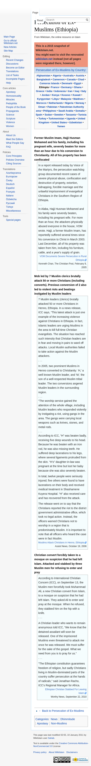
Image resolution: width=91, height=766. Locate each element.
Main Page (9, 36)
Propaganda (12, 111)
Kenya (55, 95)
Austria (80, 75)
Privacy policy (39, 752)
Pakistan (52, 107)
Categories (42, 719)
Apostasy (42, 723)
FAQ (8, 146)
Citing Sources (13, 163)
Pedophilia (11, 103)
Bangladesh (43, 79)
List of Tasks (12, 75)
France (55, 87)
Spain (39, 114)
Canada (71, 79)
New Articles (10, 47)
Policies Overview (15, 159)
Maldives (78, 99)
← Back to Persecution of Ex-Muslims (61, 710)
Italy (83, 91)
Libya (55, 99)
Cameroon (59, 79)
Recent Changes (14, 60)
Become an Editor (15, 67)
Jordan (46, 95)
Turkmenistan (56, 118)
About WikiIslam (56, 752)
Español (10, 188)
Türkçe (9, 207)
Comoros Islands (49, 83)
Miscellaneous (13, 210)
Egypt (77, 83)
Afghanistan (43, 75)
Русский (10, 203)
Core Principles (14, 156)
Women (10, 126)
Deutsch (10, 184)
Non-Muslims (59, 723)
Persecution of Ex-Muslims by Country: (61, 70)
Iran (70, 91)
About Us (10, 135)
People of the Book (16, 107)
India (49, 91)
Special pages (13, 220)
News (54, 719)
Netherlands (56, 103)
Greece (40, 91)
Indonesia (60, 91)
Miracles (10, 99)
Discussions (12, 63)
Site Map (8, 50)
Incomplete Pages (15, 79)
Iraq (77, 91)
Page (35, 12)
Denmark (67, 83)
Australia (68, 75)
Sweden (59, 114)
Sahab (51, 738)
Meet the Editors (14, 139)
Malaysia (66, 99)
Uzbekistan (75, 122)
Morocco (41, 103)
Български (11, 176)
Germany (66, 87)
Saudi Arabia (65, 110)
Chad (81, 79)
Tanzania (71, 114)
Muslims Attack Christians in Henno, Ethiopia (61, 542)
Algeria (57, 75)
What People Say (15, 143)
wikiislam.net (44, 58)
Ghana (78, 87)
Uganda (71, 118)
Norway (80, 103)
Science (10, 114)
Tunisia (82, 114)
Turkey (42, 118)
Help (8, 82)
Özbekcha (11, 199)
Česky (9, 180)
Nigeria (69, 103)
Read (40, 20)
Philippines (49, 110)
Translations (12, 71)
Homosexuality (13, 96)
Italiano (10, 195)
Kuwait (77, 95)
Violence (10, 122)
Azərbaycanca (13, 173)
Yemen (61, 126)
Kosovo (65, 95)
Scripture (10, 118)
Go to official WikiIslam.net (10, 42)
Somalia (80, 110)
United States (59, 122)
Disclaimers (72, 752)
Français (10, 191)
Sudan (48, 114)
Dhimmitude (67, 719)
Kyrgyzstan (43, 99)
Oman (41, 107)
